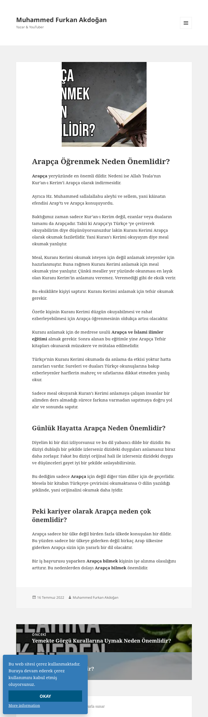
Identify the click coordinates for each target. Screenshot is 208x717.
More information (24, 705)
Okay (45, 696)
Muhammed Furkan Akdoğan (61, 19)
